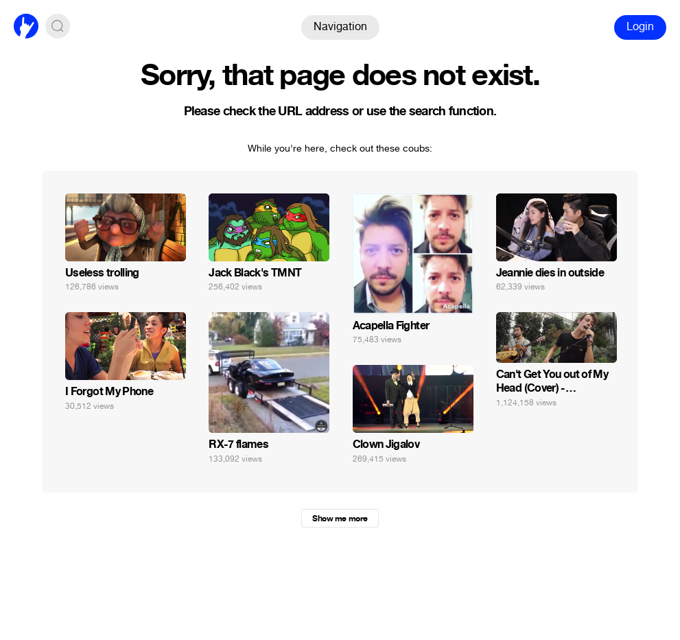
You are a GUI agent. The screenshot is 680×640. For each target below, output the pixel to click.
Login (640, 26)
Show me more (339, 518)
